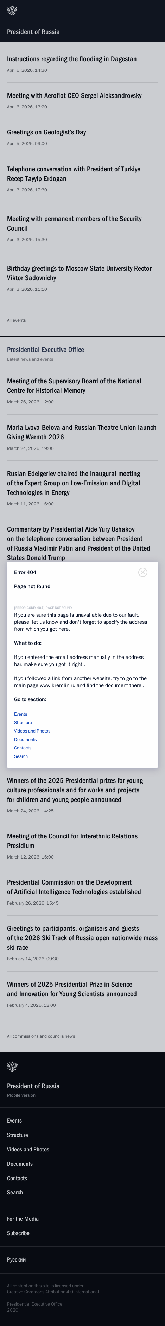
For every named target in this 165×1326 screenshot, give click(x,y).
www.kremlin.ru (57, 685)
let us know (45, 622)
